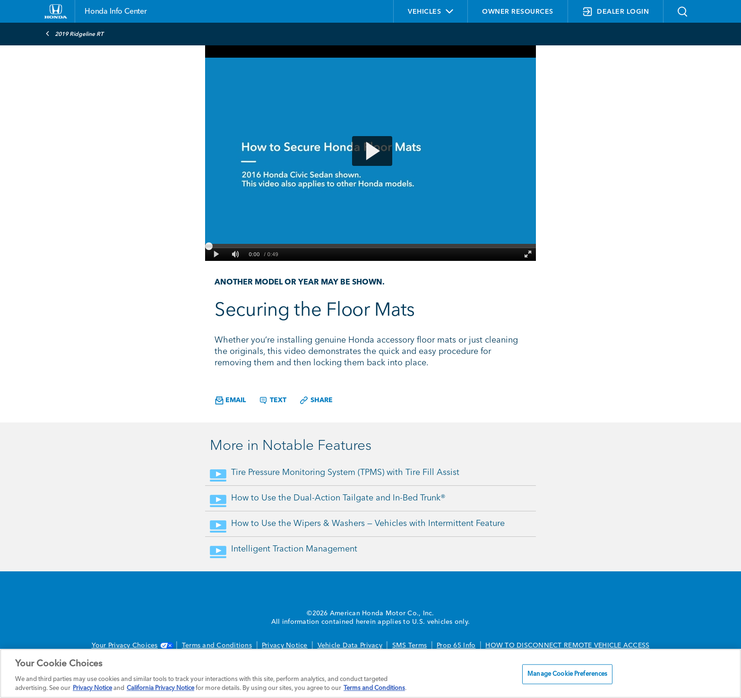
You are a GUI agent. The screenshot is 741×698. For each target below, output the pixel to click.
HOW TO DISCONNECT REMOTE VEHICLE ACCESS (567, 645)
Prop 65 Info (456, 645)
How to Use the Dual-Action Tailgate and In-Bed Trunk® (338, 498)
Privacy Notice (285, 645)
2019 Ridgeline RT (74, 33)
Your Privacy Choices (132, 645)
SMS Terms (409, 645)
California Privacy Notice (160, 688)
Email (230, 400)
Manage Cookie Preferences (567, 674)
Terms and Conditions (217, 645)
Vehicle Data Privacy (350, 645)
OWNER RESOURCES (517, 12)
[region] (370, 673)
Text (272, 400)
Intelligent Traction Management (294, 549)
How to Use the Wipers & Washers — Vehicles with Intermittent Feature (368, 523)
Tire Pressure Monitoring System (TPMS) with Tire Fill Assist (345, 472)
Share (316, 400)
